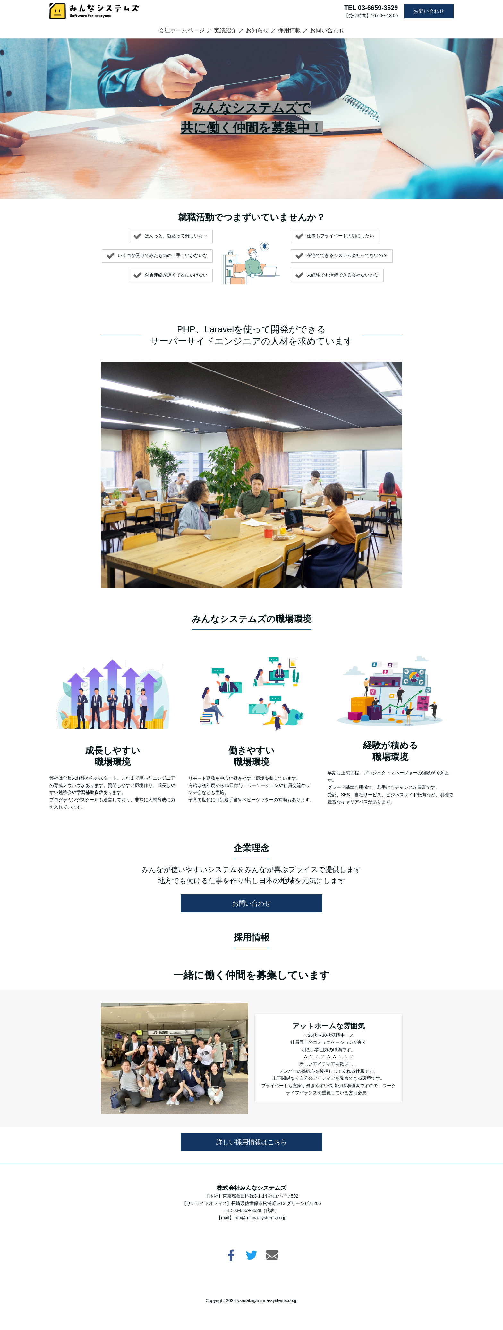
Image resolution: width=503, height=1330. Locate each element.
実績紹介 (225, 30)
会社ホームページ (181, 30)
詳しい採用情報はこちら (251, 1142)
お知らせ (257, 30)
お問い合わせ (428, 11)
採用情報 (289, 30)
